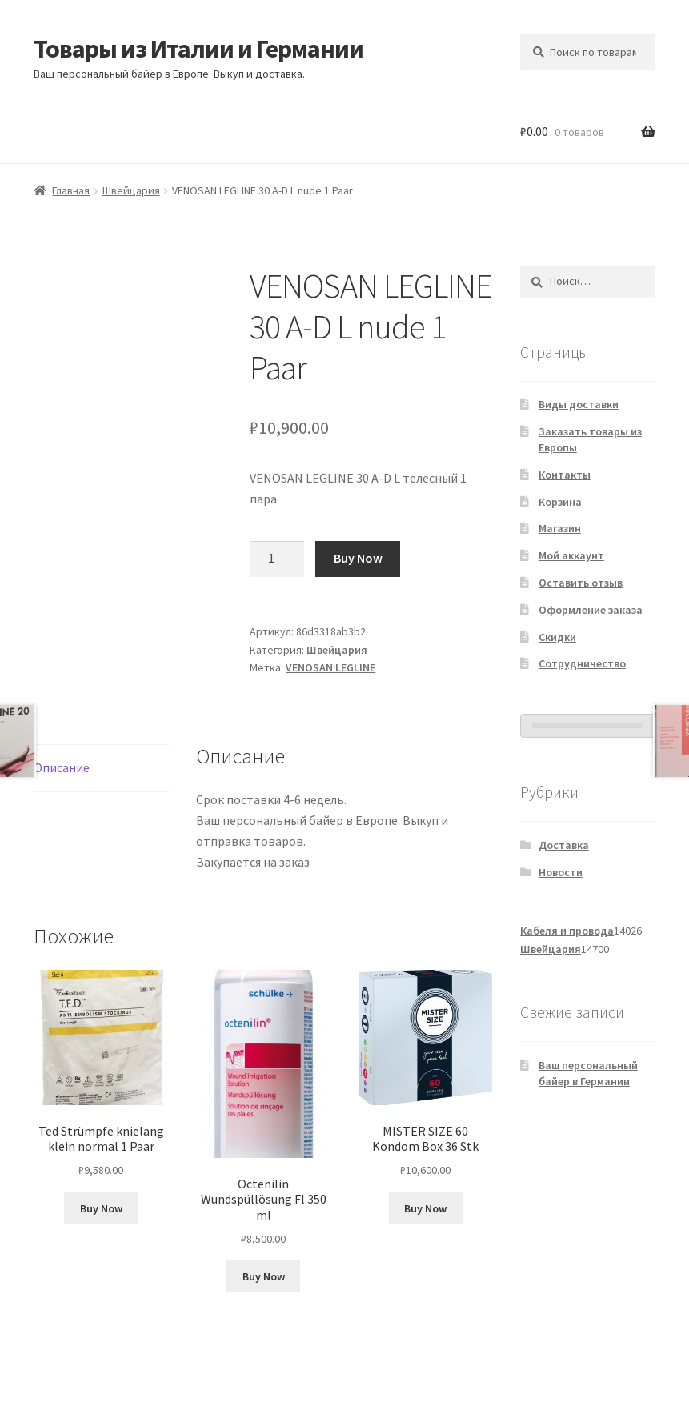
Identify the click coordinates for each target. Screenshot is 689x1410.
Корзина (560, 502)
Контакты (565, 474)
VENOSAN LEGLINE (330, 667)
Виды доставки (579, 404)
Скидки (557, 637)
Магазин (560, 528)
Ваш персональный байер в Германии (588, 1073)
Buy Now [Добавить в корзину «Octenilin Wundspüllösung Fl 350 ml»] (263, 1276)
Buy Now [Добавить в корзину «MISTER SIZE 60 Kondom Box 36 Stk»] (425, 1208)
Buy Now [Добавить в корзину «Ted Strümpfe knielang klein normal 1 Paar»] (101, 1208)
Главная (71, 190)
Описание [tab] (62, 767)
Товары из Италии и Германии (198, 49)
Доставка (564, 845)
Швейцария (131, 190)
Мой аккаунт (571, 555)
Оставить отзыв (581, 582)
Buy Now (358, 558)
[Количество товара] (277, 559)
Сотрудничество (582, 663)
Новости (561, 872)
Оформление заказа (591, 610)
